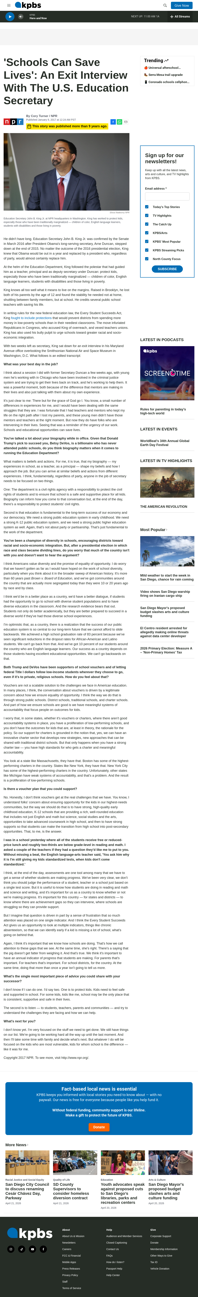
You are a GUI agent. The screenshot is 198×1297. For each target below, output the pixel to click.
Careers (66, 1249)
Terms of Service (71, 1288)
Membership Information (164, 1249)
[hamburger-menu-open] (8, 5)
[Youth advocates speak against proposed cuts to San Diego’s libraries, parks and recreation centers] (123, 1162)
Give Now (182, 5)
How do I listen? (115, 1262)
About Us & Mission (73, 1236)
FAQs (109, 1255)
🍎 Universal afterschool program (161, 69)
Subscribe (167, 269)
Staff (65, 1281)
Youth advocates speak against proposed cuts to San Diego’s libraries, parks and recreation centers (123, 1193)
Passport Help (114, 1268)
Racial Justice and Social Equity (24, 1179)
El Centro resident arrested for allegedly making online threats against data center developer (164, 632)
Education (107, 1179)
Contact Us (112, 1249)
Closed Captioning (116, 1242)
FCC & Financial (71, 1255)
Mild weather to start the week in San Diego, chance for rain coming (167, 577)
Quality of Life (61, 1179)
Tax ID (154, 1262)
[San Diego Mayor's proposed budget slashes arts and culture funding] (171, 1162)
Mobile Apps (69, 1262)
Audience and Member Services (124, 1236)
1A (157, 18)
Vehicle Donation (159, 1268)
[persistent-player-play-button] (10, 18)
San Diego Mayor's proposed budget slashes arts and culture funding (164, 612)
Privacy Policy (70, 1275)
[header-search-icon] (165, 5)
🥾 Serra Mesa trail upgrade (163, 75)
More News (17, 1145)
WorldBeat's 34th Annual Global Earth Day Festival (164, 443)
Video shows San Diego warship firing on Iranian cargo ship (165, 593)
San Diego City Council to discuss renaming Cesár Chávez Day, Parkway (27, 1191)
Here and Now (38, 19)
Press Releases (71, 1268)
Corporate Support (160, 1236)
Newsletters (68, 1242)
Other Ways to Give (161, 1255)
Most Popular (154, 529)
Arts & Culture (157, 1179)
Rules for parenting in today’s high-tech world (163, 411)
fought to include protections (31, 318)
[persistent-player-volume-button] (21, 18)
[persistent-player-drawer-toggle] (180, 18)
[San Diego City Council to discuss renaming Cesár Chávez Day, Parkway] (27, 1162)
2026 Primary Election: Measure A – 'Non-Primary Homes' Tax (166, 650)
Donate (99, 1127)
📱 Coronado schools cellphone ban (166, 83)
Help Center (113, 1275)
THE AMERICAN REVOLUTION (163, 506)
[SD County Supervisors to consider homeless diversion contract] (75, 1162)
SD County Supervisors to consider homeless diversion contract (71, 1191)
